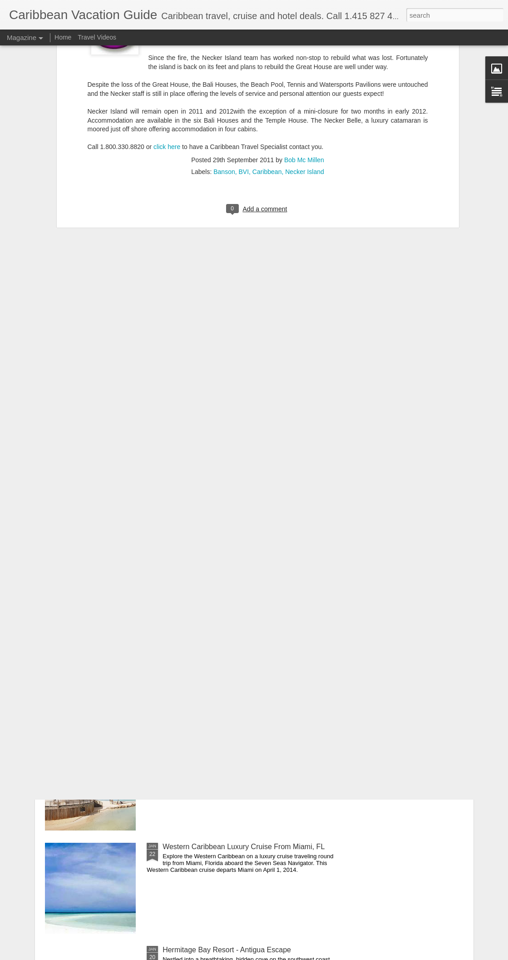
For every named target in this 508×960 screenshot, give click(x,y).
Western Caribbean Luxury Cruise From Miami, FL (244, 847)
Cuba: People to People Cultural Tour (222, 640)
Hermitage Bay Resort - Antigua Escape (227, 950)
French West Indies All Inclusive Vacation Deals (239, 743)
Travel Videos (97, 37)
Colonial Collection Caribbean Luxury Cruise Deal (242, 537)
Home (62, 37)
